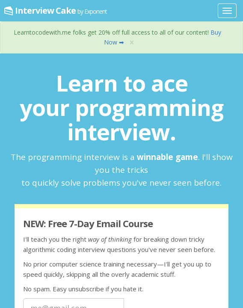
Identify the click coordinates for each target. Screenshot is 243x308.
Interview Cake (61, 10)
